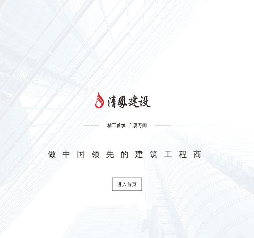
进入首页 (127, 186)
